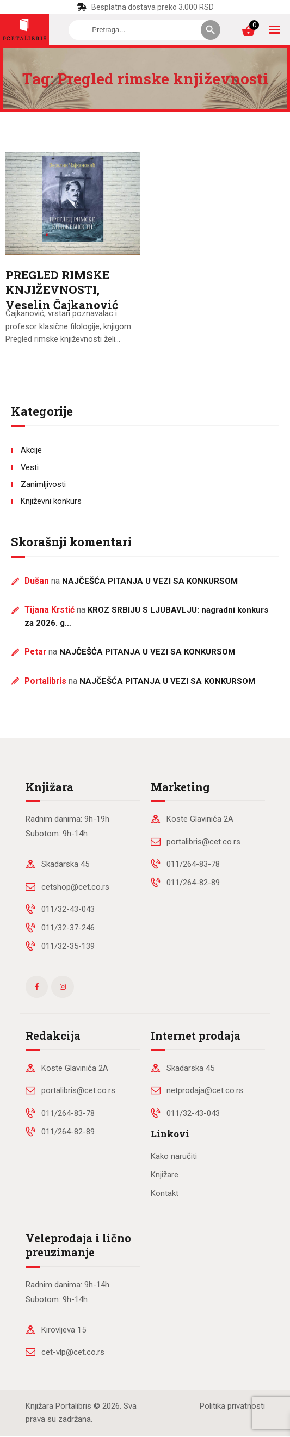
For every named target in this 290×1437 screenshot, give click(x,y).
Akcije (31, 450)
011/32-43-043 (68, 909)
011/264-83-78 (193, 864)
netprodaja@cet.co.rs (204, 1090)
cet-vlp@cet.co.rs (72, 1352)
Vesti (30, 467)
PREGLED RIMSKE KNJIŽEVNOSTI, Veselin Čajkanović (61, 290)
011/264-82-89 (193, 882)
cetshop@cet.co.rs (75, 887)
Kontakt (164, 1193)
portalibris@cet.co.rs (203, 842)
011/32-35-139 (68, 946)
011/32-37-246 (68, 928)
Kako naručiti (174, 1156)
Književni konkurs (51, 501)
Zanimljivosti (43, 484)
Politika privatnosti (232, 1406)
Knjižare (164, 1175)
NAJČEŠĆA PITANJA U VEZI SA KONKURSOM (150, 581)
